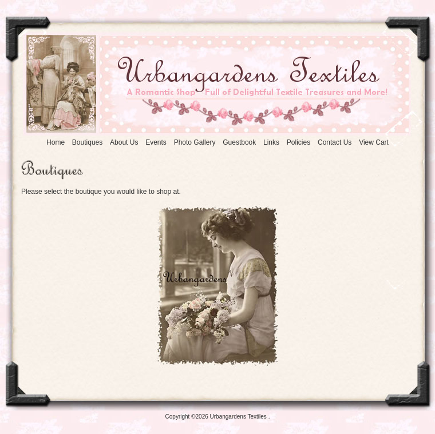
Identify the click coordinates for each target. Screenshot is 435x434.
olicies (298, 142)
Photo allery (195, 142)
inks (271, 142)
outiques (87, 142)
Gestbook (239, 142)
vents (156, 142)
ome (55, 142)
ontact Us (334, 142)
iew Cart (374, 142)
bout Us (124, 142)
